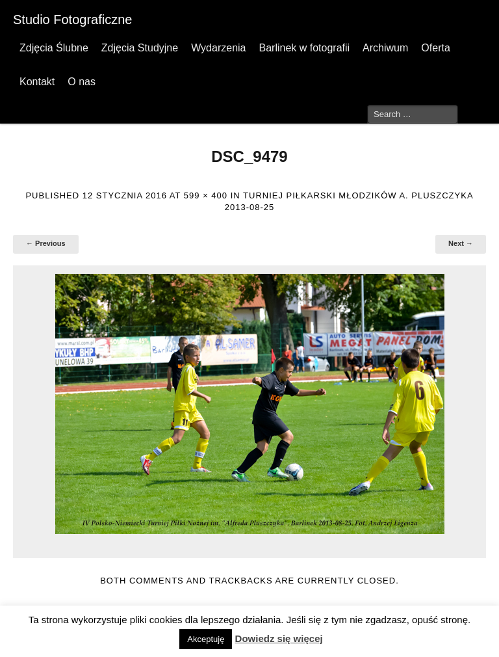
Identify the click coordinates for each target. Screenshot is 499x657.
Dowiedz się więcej (279, 638)
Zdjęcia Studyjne (139, 47)
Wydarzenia (218, 47)
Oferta (435, 47)
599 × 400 (205, 195)
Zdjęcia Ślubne (53, 47)
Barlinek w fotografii (304, 47)
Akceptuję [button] (205, 639)
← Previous (46, 243)
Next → (460, 243)
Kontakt (37, 81)
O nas (82, 81)
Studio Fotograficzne (72, 19)
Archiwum (385, 47)
